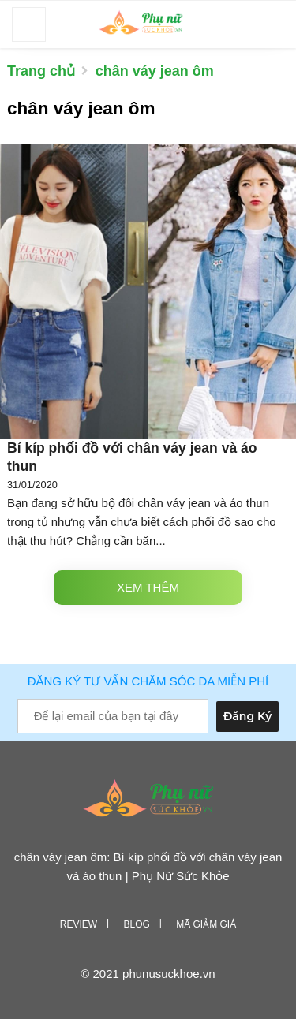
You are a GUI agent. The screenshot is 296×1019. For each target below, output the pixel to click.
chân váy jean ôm (155, 71)
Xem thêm (148, 587)
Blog (136, 924)
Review (78, 924)
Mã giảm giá (206, 924)
